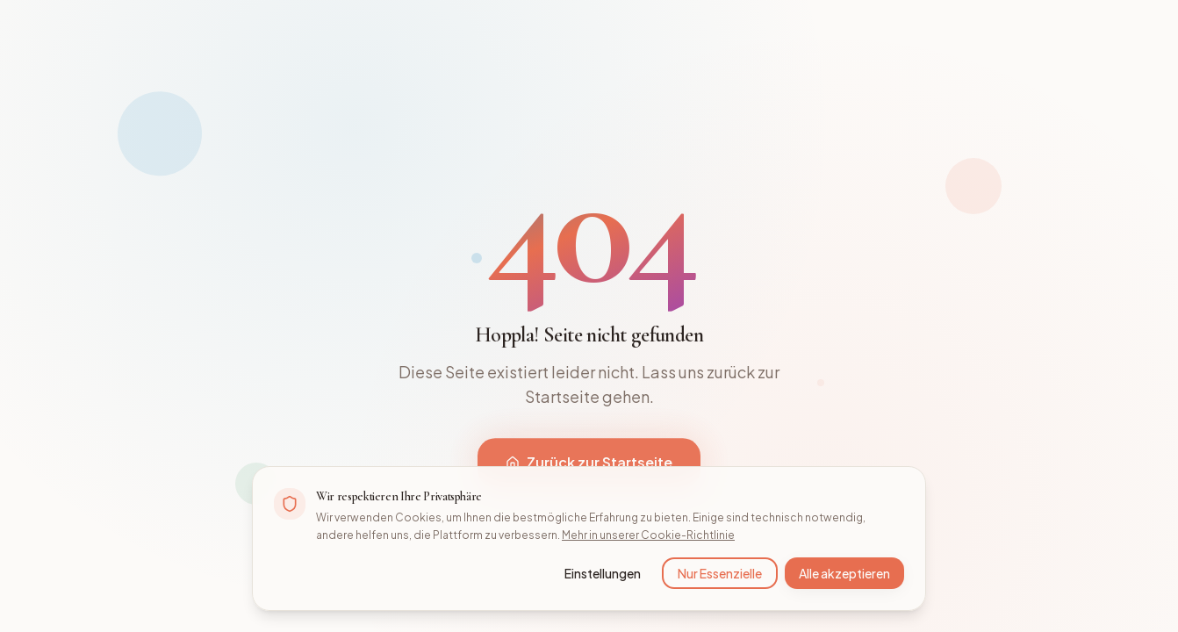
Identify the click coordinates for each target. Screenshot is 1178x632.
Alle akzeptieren (844, 573)
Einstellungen (602, 573)
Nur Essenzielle (720, 573)
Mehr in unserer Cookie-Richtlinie (648, 535)
